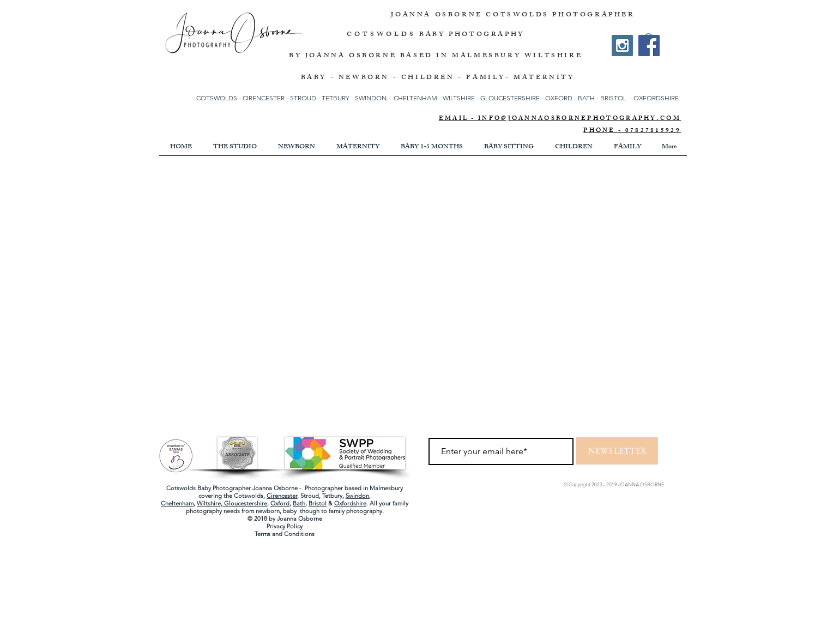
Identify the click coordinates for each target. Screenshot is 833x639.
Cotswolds (248, 495)
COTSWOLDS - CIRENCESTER (241, 98)
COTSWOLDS (381, 35)
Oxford (279, 503)
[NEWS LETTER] (617, 451)
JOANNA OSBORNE (438, 15)
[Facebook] (649, 45)
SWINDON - (372, 98)
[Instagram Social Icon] (622, 45)
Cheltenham (177, 503)
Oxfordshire (350, 503)
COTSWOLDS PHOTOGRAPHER (560, 15)
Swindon (357, 495)
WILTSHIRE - (461, 98)
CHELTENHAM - (417, 98)
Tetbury (332, 495)
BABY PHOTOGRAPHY (472, 35)
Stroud (309, 495)
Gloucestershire (245, 503)
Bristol (318, 503)
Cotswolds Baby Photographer (208, 488)
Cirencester (282, 495)
